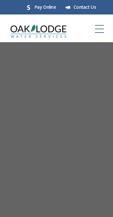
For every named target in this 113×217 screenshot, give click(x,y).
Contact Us (80, 7)
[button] (99, 29)
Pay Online (41, 7)
